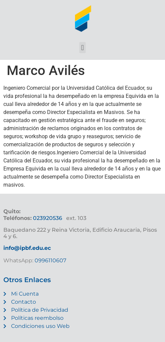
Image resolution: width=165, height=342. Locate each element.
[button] (82, 47)
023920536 (47, 218)
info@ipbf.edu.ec (27, 248)
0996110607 (49, 260)
